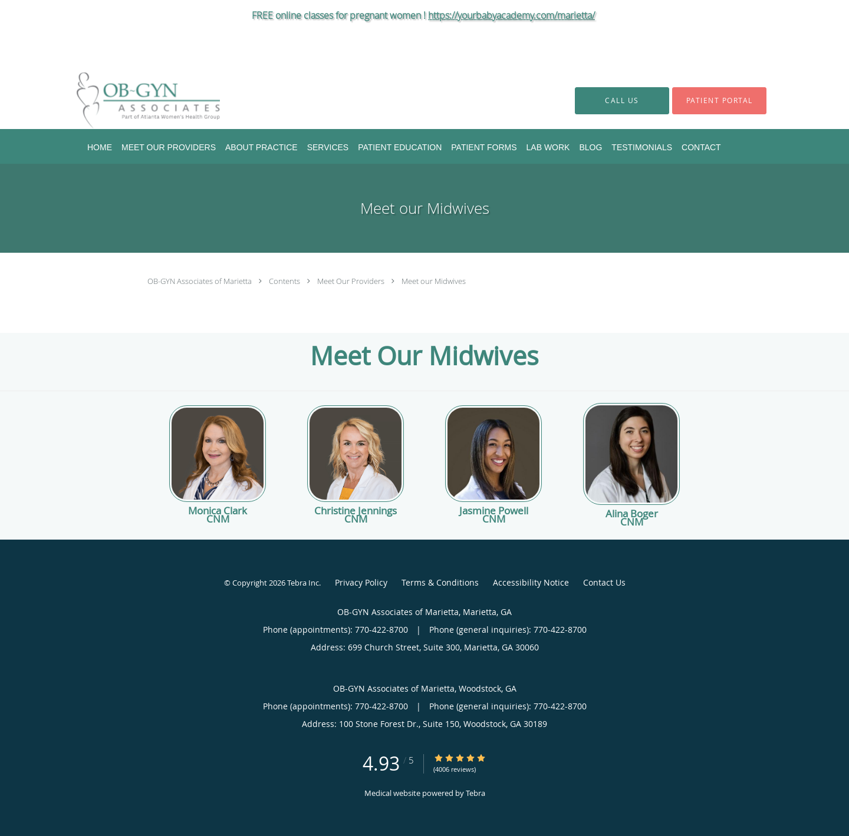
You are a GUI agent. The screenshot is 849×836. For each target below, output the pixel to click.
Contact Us (604, 582)
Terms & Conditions (440, 582)
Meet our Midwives (434, 281)
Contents (285, 281)
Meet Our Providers (351, 281)
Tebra (475, 793)
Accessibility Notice (531, 582)
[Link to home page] (130, 100)
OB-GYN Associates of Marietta (200, 281)
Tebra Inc (303, 582)
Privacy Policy (361, 582)
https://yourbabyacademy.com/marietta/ (511, 15)
